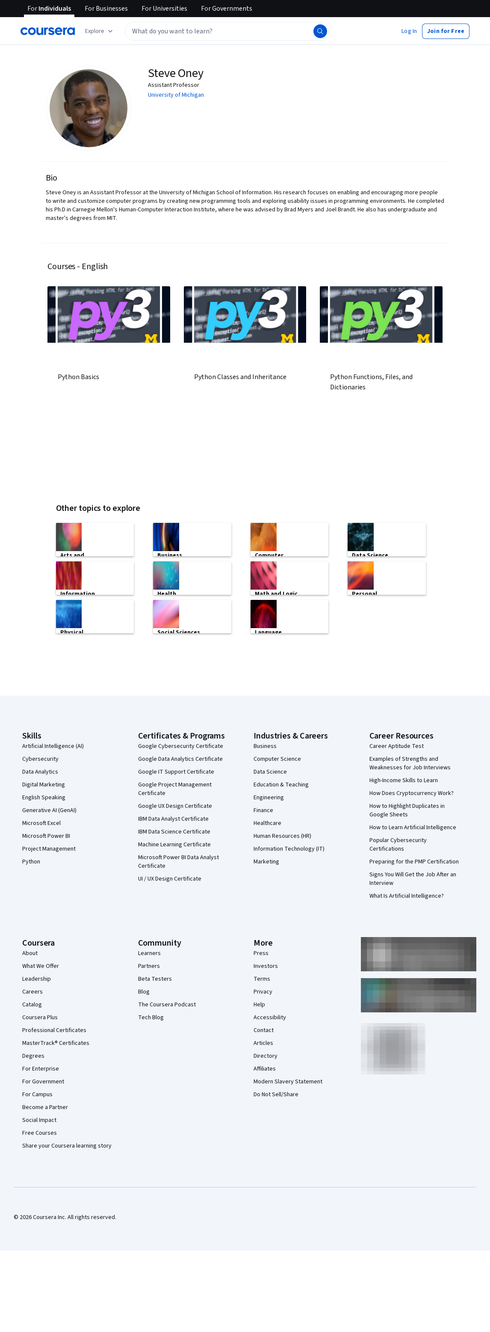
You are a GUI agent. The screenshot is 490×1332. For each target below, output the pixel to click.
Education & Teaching (281, 784)
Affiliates (265, 1069)
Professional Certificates (54, 1030)
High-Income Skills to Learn (403, 780)
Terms (262, 979)
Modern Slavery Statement (288, 1081)
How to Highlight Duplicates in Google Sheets (407, 810)
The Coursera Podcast (167, 1004)
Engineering (269, 797)
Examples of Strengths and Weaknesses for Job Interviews (410, 763)
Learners (149, 953)
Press (261, 953)
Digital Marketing (43, 784)
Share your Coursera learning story (67, 1146)
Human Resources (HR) (282, 836)
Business (265, 746)
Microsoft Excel (41, 823)
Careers (32, 992)
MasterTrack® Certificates (55, 1043)
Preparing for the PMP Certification (414, 861)
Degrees (33, 1056)
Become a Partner (45, 1107)
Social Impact (39, 1120)
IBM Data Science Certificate (174, 832)
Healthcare (267, 823)
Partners (149, 966)
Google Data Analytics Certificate (180, 759)
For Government (43, 1081)
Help (259, 1004)
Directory (265, 1056)
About (30, 953)
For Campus (37, 1094)
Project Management (49, 849)
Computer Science (277, 759)
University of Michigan (176, 95)
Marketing (266, 861)
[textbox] (227, 31)
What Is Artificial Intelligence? (406, 896)
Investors (266, 966)
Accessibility (270, 1017)
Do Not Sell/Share (276, 1094)
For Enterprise (40, 1069)
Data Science (270, 772)
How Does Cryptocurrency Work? (411, 793)
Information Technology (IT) (289, 849)
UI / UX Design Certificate (169, 879)
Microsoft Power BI (46, 836)
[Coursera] (48, 31)
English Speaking (43, 797)
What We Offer (40, 966)
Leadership (36, 979)
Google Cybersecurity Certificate (180, 746)
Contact (264, 1030)
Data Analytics (40, 772)
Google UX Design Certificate (175, 806)
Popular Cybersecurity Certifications (398, 844)
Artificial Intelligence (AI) (53, 746)
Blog (144, 992)
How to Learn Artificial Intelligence (412, 827)
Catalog (32, 1004)
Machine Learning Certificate (174, 844)
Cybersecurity (40, 759)
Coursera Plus (40, 1017)
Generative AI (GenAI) (49, 810)
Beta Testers (155, 979)
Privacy (263, 992)
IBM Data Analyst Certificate (173, 819)
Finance (263, 810)
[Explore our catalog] (100, 31)
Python (31, 861)
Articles (263, 1043)
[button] (409, 31)
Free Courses (39, 1133)
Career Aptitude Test (396, 746)
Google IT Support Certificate (176, 772)
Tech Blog (151, 1017)
